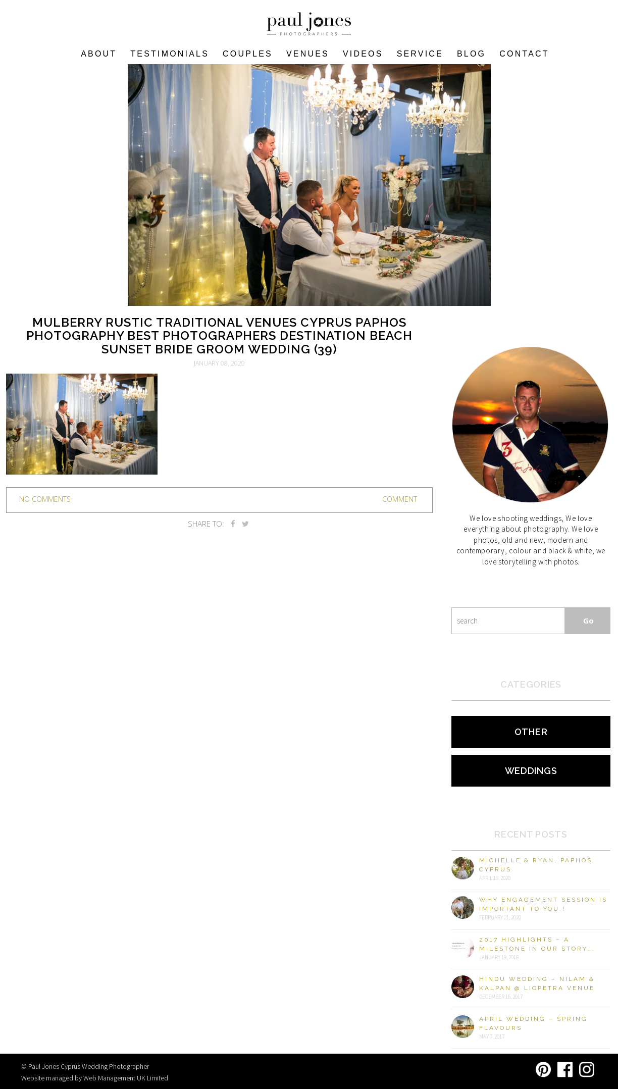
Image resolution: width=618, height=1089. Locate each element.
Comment (399, 499)
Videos (363, 53)
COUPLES (248, 53)
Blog (471, 53)
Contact (524, 53)
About (99, 53)
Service (420, 53)
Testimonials (169, 53)
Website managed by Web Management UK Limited (94, 1077)
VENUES (307, 53)
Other (531, 732)
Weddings (531, 770)
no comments (45, 499)
